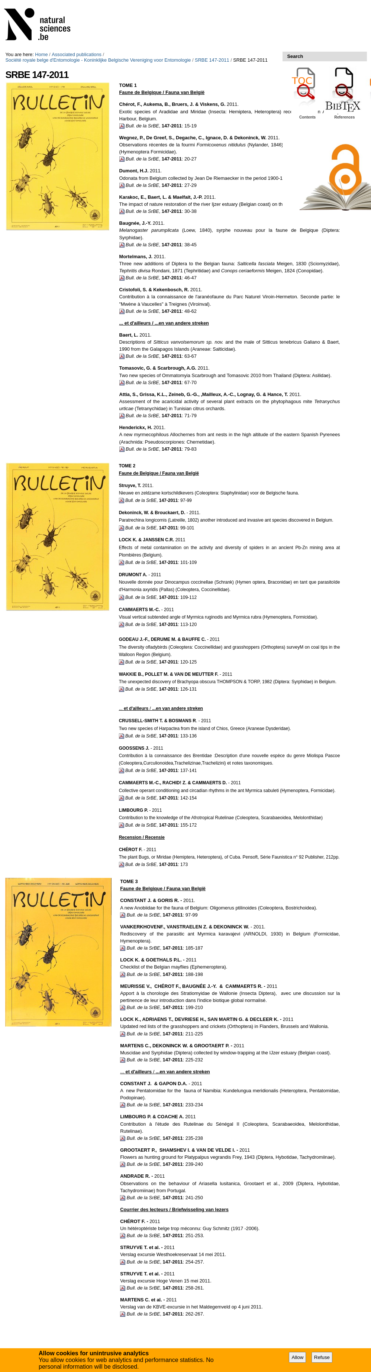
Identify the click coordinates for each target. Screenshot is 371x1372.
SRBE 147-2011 (212, 60)
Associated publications (76, 54)
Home (41, 54)
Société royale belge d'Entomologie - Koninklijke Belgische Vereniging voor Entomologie (98, 60)
